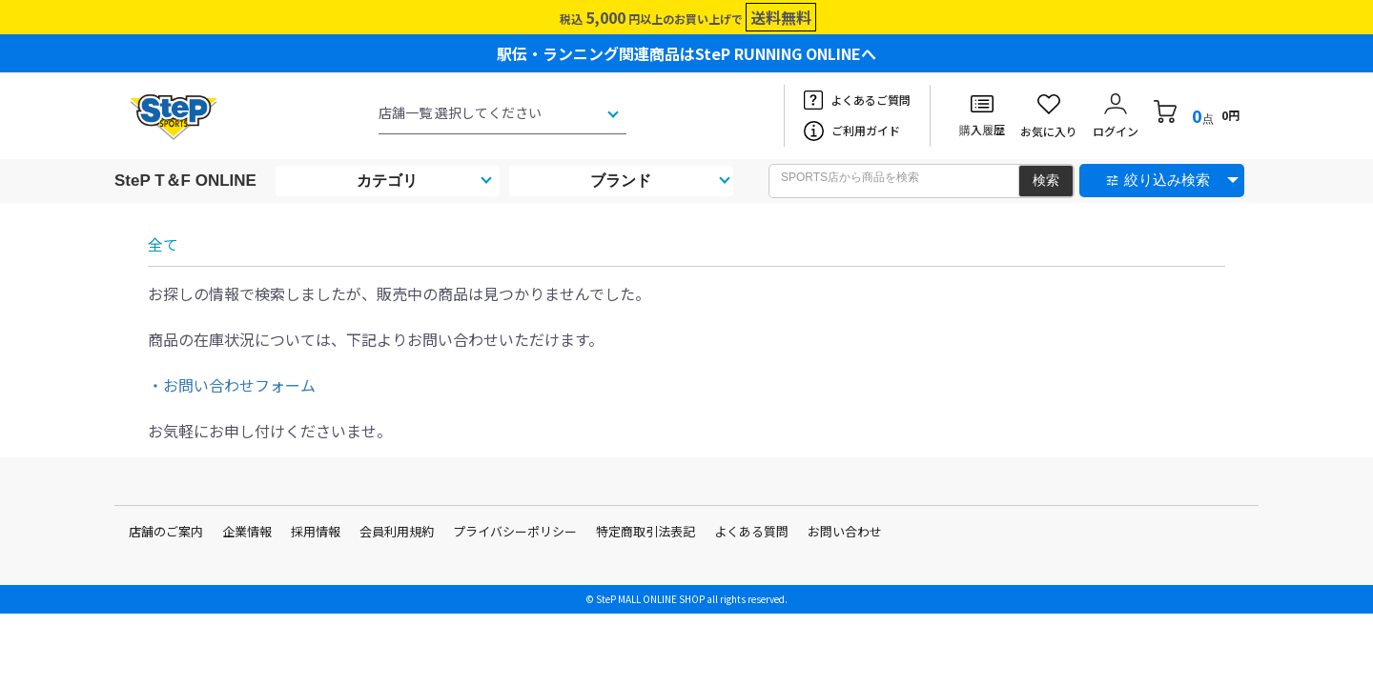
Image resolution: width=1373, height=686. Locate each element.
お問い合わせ (845, 531)
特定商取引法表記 (645, 531)
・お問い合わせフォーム (232, 384)
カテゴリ (387, 180)
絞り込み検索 (1167, 180)
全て (163, 243)
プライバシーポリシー (515, 531)
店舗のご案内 (166, 531)
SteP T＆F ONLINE (185, 180)
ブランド (620, 180)
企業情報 (247, 531)
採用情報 (315, 531)
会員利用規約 (396, 531)
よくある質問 (751, 531)
